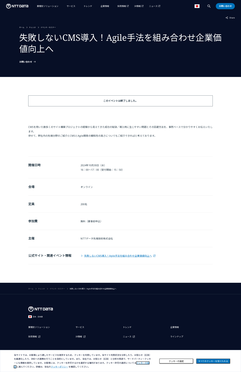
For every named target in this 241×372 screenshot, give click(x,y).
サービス (71, 6)
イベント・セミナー (48, 27)
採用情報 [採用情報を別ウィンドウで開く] (121, 6)
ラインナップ (176, 336)
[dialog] (120, 361)
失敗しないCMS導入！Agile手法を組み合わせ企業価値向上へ (118, 255)
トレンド (88, 6)
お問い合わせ (25, 62)
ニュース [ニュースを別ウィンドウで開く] (153, 6)
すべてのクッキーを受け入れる (213, 361)
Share (230, 17)
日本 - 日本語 (35, 316)
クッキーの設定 (176, 361)
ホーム (21, 27)
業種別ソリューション (47, 6)
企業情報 (105, 6)
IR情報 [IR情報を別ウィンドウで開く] (137, 6)
